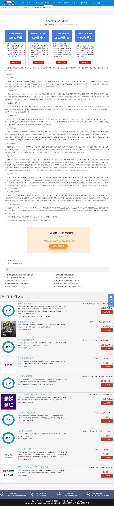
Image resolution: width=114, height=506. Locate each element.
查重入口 (57, 501)
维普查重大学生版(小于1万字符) (31, 394)
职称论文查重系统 (25, 431)
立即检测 (107, 312)
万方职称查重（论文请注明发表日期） (34, 467)
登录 (94, 3)
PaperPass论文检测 (26, 413)
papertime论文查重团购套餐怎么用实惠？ (68, 280)
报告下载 (57, 3)
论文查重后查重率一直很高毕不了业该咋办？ (20, 275)
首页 (22, 3)
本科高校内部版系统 (26, 340)
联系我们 (48, 501)
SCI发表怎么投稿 (12, 286)
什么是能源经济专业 (16, 263)
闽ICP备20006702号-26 (66, 503)
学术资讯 (26, 7)
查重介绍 (39, 3)
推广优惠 (84, 3)
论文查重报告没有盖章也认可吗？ (66, 275)
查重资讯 (48, 3)
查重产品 (30, 3)
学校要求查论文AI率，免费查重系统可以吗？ (69, 286)
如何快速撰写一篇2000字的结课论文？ (18, 280)
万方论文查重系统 (25, 358)
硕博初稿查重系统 (25, 303)
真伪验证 (75, 3)
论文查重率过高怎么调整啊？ (64, 278)
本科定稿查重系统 (25, 376)
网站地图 (65, 501)
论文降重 (66, 3)
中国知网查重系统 (6, 7)
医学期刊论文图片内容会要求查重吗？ (67, 283)
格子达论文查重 (24, 449)
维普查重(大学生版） (27, 322)
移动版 (80, 501)
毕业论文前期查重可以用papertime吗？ (18, 283)
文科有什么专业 (14, 260)
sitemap (73, 501)
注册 (98, 3)
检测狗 (45, 24)
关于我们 (40, 501)
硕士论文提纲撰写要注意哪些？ (16, 278)
